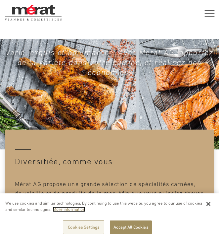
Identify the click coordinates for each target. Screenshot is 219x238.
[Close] (208, 205)
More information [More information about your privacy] (69, 211)
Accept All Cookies (130, 228)
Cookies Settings (83, 228)
